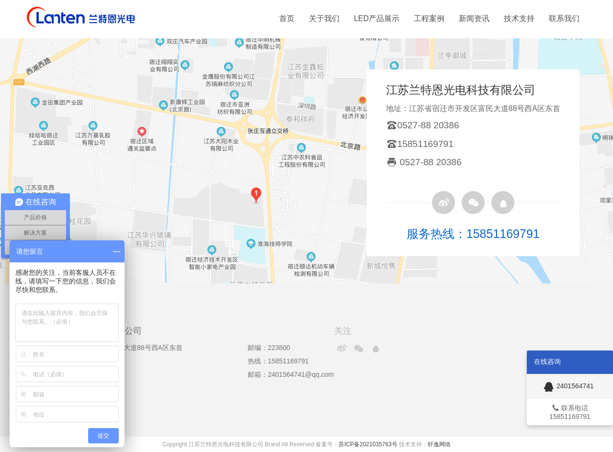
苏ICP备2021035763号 (368, 444)
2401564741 (567, 386)
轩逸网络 (439, 444)
